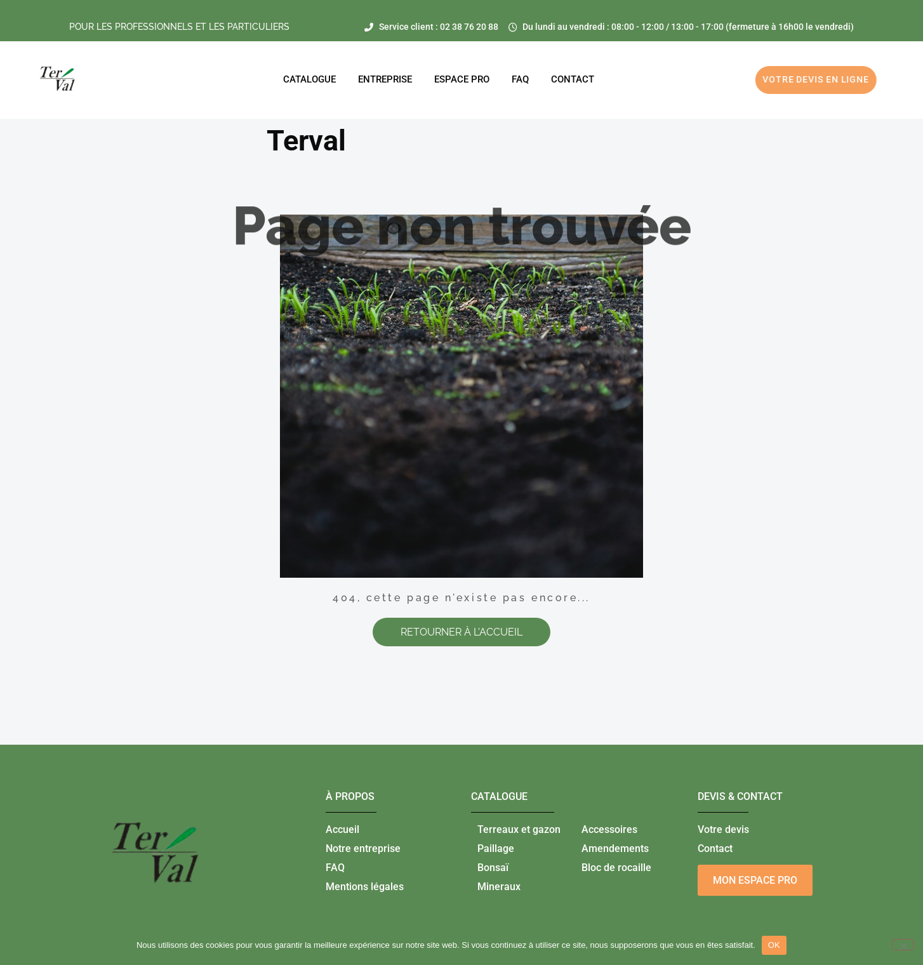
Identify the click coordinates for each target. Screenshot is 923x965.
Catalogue (309, 79)
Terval (306, 140)
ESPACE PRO (461, 79)
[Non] (902, 944)
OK (774, 945)
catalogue (499, 796)
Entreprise (385, 79)
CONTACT (572, 79)
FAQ (520, 79)
